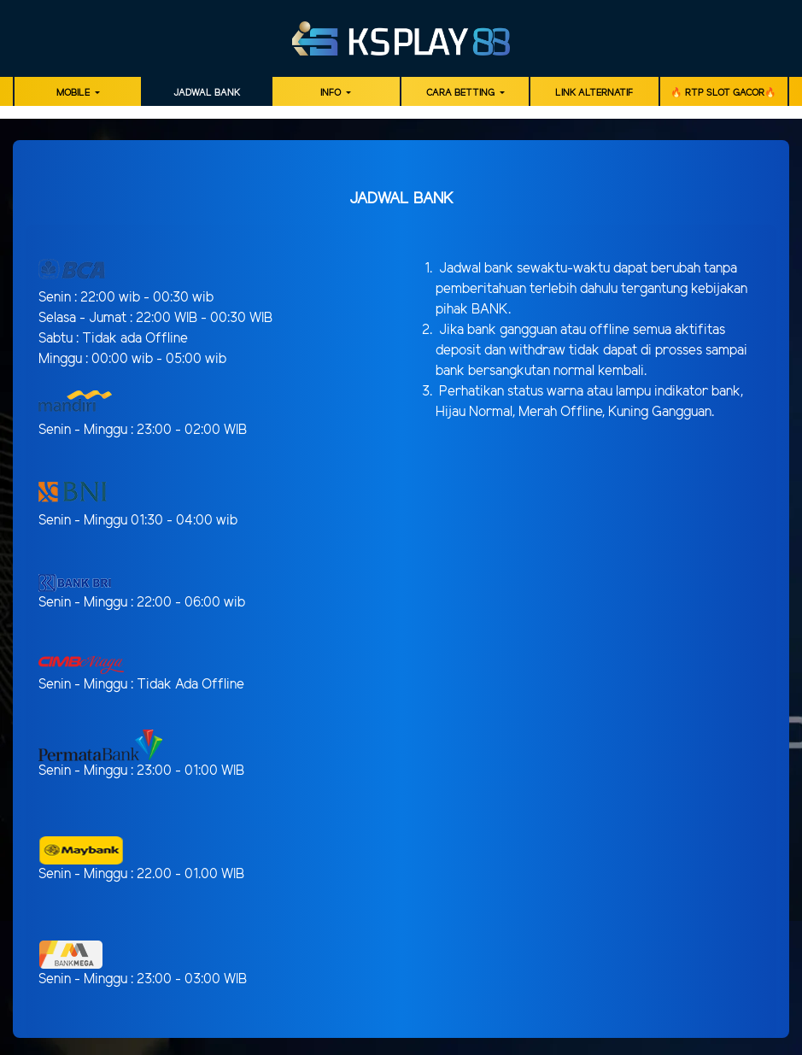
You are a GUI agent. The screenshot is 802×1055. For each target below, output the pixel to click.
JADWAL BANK (206, 93)
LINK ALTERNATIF (594, 93)
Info (331, 93)
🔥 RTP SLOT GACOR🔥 (723, 93)
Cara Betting (461, 93)
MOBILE (74, 93)
